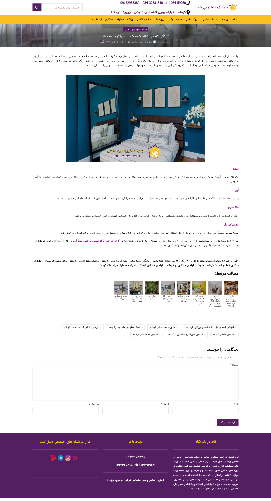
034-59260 (148, 468)
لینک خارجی (232, 256)
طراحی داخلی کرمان (223, 337)
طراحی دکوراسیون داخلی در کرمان (185, 337)
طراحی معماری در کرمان (145, 337)
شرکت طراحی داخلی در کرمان (124, 330)
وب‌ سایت (94, 407)
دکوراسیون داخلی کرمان (162, 330)
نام (236, 407)
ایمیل (165, 407)
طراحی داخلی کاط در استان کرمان (81, 330)
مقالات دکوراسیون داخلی (136, 32)
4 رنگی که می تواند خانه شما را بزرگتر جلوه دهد (209, 330)
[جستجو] (57, 9)
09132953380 (135, 460)
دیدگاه (234, 367)
